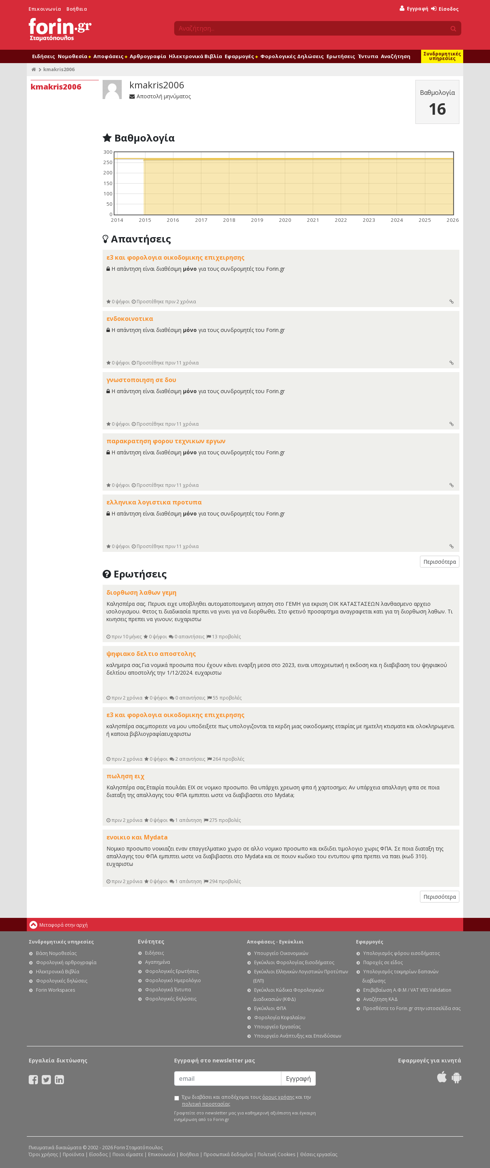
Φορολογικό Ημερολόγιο (173, 980)
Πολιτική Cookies (276, 1154)
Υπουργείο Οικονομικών (281, 953)
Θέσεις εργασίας (318, 1154)
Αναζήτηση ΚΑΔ (380, 999)
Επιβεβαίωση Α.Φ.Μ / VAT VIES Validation (407, 990)
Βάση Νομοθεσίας (56, 953)
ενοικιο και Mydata (137, 837)
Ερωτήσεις (341, 56)
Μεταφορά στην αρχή (63, 925)
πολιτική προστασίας (206, 1104)
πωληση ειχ (125, 776)
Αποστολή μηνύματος (160, 96)
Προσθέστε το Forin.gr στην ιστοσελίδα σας (412, 1008)
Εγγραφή (414, 8)
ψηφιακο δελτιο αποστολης (151, 653)
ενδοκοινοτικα (129, 318)
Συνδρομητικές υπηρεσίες (442, 56)
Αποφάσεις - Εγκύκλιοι (275, 942)
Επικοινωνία (45, 9)
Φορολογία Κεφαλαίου (279, 1017)
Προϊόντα (73, 1154)
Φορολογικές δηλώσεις (61, 981)
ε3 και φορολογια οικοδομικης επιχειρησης (175, 257)
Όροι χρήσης (43, 1154)
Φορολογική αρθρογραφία (66, 962)
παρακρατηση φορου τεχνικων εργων (165, 441)
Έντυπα (368, 56)
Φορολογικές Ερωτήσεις (172, 971)
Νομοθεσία (74, 56)
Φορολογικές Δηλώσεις (292, 56)
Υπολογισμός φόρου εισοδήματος (401, 953)
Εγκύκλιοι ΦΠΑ (270, 1008)
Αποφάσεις (110, 56)
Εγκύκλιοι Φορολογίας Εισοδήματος (294, 962)
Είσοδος (445, 9)
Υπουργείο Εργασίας (277, 1026)
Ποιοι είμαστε (128, 1154)
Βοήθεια (77, 9)
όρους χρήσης (278, 1097)
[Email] (227, 1078)
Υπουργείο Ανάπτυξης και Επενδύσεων (297, 1036)
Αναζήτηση (395, 56)
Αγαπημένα (157, 962)
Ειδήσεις (43, 56)
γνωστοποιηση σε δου (141, 380)
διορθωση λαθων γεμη (141, 592)
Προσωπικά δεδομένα (228, 1154)
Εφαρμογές (241, 56)
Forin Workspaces (55, 990)
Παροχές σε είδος (383, 962)
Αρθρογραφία (148, 56)
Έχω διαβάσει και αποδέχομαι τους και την (246, 1100)
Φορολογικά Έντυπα (168, 989)
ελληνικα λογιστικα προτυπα (154, 502)
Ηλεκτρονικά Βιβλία (195, 56)
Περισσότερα (439, 561)
